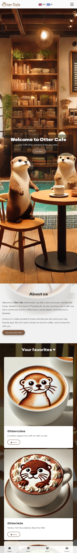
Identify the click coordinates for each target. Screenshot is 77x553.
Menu (14, 442)
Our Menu (39, 151)
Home (9, 549)
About (47, 549)
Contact (67, 549)
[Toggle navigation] (72, 4)
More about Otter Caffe (14, 332)
